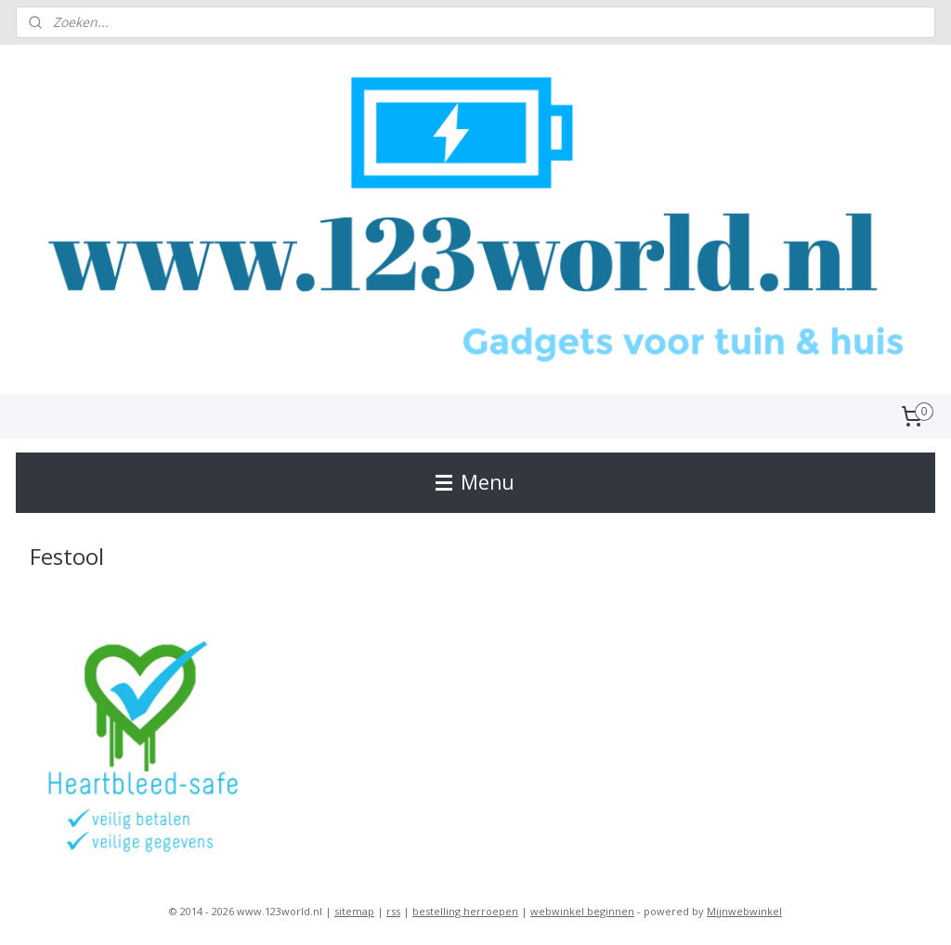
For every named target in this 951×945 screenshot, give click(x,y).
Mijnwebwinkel (744, 911)
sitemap (354, 911)
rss (393, 911)
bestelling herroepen (465, 911)
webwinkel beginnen (582, 911)
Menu (475, 482)
